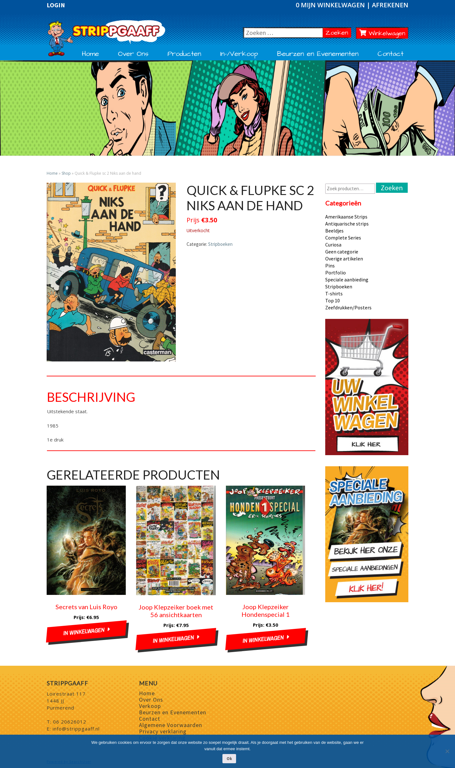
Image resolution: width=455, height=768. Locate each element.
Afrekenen (390, 5)
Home (90, 54)
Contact (391, 54)
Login (56, 5)
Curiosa (333, 244)
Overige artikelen (344, 258)
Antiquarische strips (347, 223)
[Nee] (447, 751)
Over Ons (133, 54)
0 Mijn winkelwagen (331, 5)
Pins (330, 265)
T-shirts (334, 293)
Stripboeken (220, 244)
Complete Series (343, 237)
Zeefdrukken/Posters (348, 307)
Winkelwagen (382, 33)
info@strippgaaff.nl (76, 728)
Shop (66, 173)
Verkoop (150, 706)
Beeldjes (334, 230)
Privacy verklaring (163, 731)
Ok (229, 758)
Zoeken (338, 32)
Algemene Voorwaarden (170, 725)
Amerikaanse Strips (346, 216)
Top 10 (332, 300)
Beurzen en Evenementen (318, 54)
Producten (184, 54)
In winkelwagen (84, 632)
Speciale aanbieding (346, 279)
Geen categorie (341, 251)
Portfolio (335, 272)
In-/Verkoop (239, 54)
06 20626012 (69, 721)
